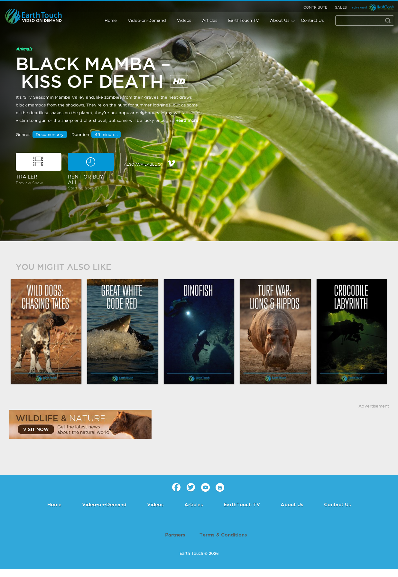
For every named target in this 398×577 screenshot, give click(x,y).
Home (111, 20)
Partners (175, 534)
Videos (184, 20)
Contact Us (312, 20)
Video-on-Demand (147, 20)
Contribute (315, 7)
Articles (209, 20)
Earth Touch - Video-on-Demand (39, 16)
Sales (341, 7)
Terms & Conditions (223, 534)
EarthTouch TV (243, 20)
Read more (186, 120)
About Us (279, 20)
